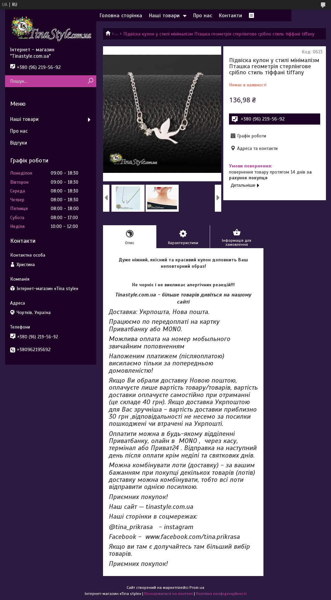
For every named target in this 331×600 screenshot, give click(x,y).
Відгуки (18, 143)
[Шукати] (90, 81)
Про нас (202, 15)
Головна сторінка (121, 15)
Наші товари (164, 15)
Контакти (230, 15)
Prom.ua (196, 587)
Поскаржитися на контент (168, 593)
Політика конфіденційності (221, 593)
